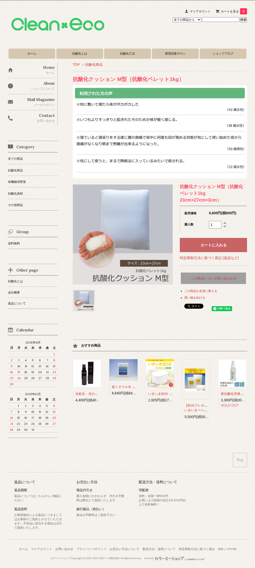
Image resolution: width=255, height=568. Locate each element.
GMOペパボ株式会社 (109, 558)
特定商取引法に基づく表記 (197, 549)
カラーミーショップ (60, 558)
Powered (174, 558)
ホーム (31, 53)
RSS (220, 549)
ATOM (231, 549)
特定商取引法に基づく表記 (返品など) (209, 258)
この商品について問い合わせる (213, 278)
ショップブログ (223, 53)
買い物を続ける (194, 297)
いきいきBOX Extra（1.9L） (168, 394)
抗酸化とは (79, 53)
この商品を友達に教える (200, 291)
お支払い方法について (124, 549)
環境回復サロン (175, 53)
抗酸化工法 (127, 53)
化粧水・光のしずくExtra (93, 394)
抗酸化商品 (94, 65)
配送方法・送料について (159, 549)
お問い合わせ (64, 549)
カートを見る (234, 11)
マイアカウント (200, 11)
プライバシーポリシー (91, 549)
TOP (76, 65)
